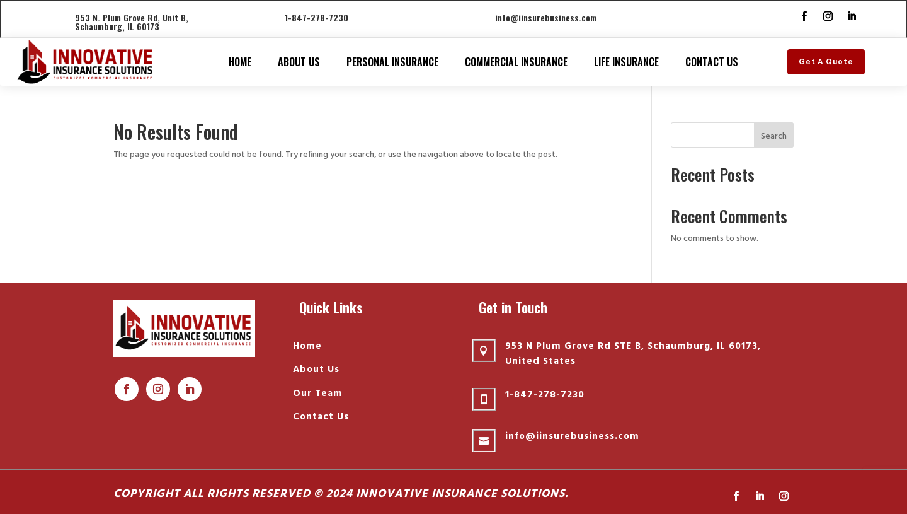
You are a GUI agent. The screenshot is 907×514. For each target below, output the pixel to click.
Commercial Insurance (516, 61)
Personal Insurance (392, 61)
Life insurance (626, 61)
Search (774, 136)
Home (240, 61)
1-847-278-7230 (316, 17)
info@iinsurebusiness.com (545, 17)
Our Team (318, 393)
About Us (299, 61)
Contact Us (711, 61)
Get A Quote (826, 61)
